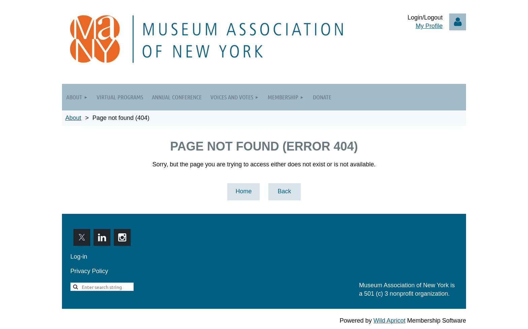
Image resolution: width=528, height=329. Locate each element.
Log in (457, 21)
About (73, 117)
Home (243, 191)
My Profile (429, 26)
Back (284, 191)
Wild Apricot (389, 320)
